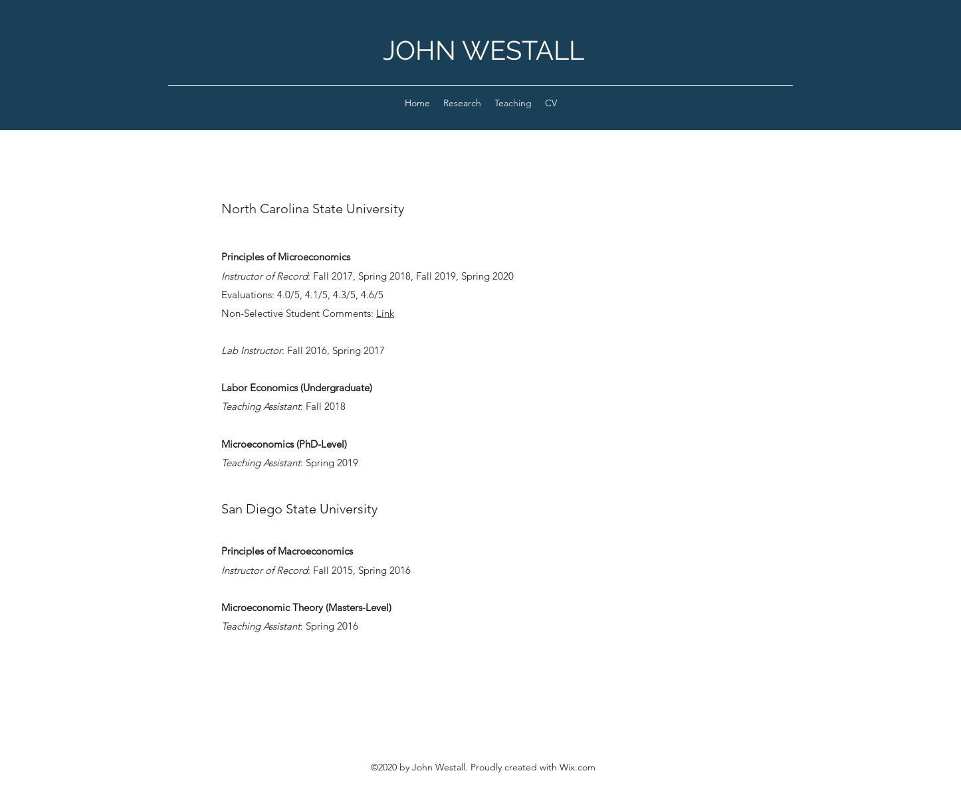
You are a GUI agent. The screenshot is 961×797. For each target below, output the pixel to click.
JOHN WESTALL (483, 50)
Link (385, 313)
